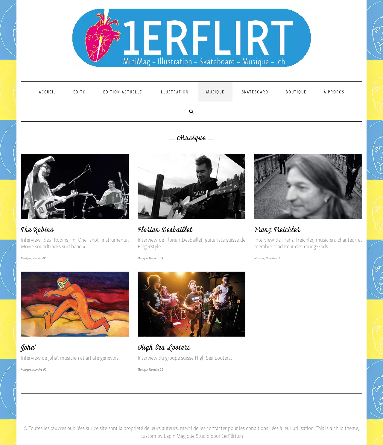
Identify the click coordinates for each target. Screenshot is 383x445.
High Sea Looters (164, 348)
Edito (79, 91)
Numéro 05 (39, 258)
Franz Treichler (277, 231)
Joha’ (29, 348)
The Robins (37, 231)
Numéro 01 (156, 369)
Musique (215, 91)
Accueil (47, 91)
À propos (334, 91)
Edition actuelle (122, 91)
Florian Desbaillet (165, 231)
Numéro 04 (156, 258)
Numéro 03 (273, 258)
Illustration (174, 91)
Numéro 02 (39, 369)
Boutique (296, 91)
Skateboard (255, 91)
